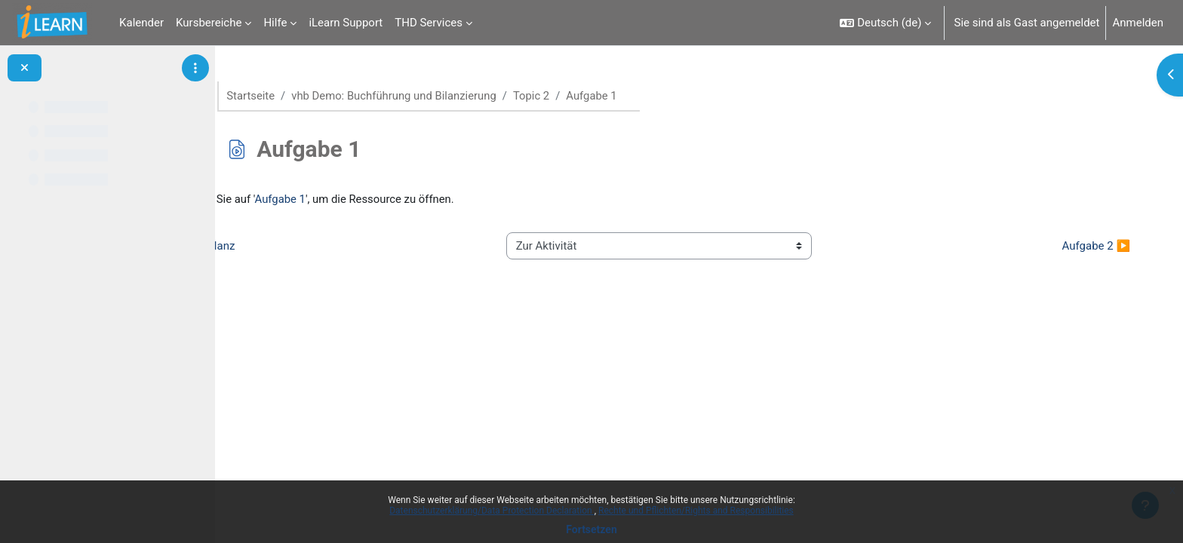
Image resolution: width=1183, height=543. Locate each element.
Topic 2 (562, 96)
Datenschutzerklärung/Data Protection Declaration (491, 510)
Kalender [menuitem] (141, 22)
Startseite (279, 96)
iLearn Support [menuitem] (346, 22)
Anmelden (1137, 22)
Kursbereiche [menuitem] (208, 22)
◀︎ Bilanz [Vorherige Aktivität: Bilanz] (278, 246)
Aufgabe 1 (347, 200)
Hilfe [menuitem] (275, 22)
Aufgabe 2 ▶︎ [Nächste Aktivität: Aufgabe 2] (1085, 246)
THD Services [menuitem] (428, 22)
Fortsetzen (591, 529)
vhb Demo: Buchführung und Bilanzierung (423, 96)
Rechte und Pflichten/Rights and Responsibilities (696, 510)
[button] (885, 22)
